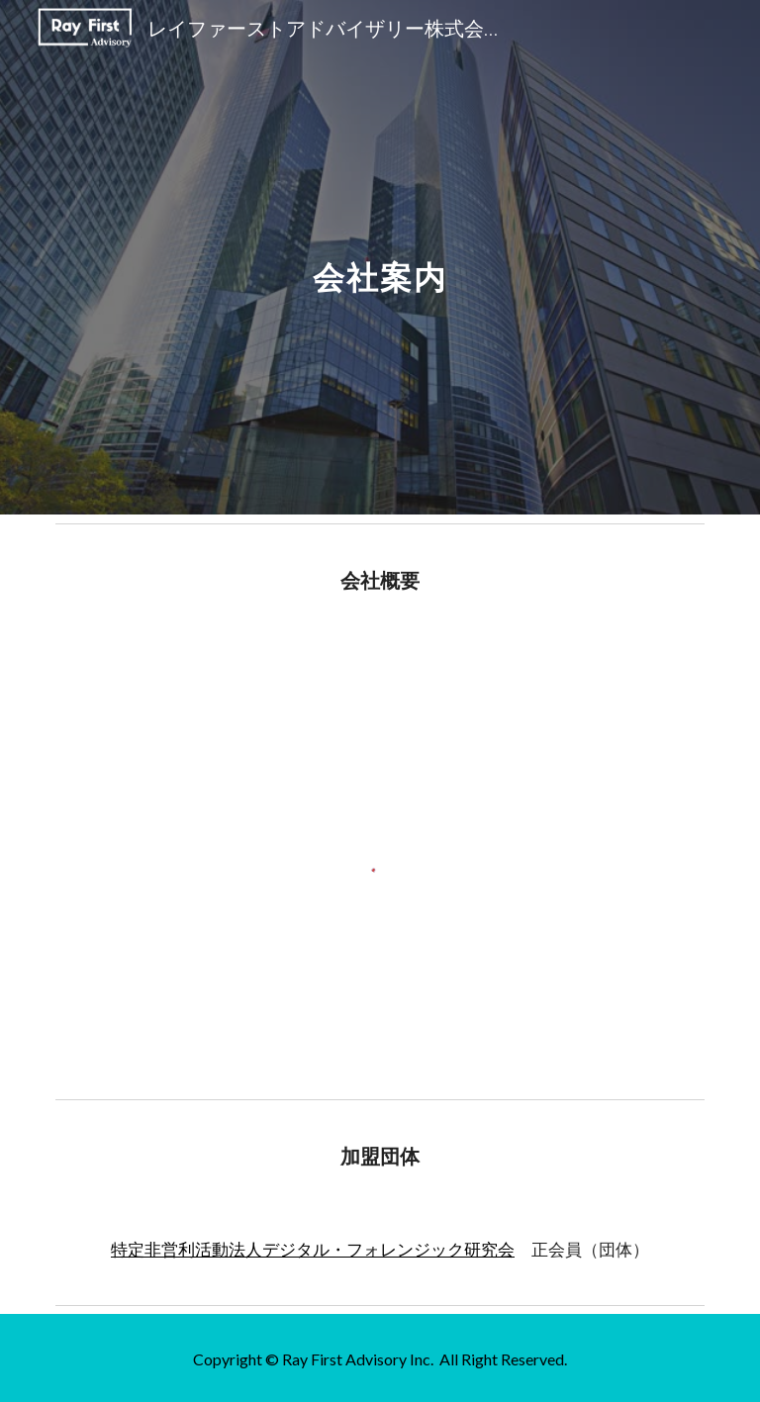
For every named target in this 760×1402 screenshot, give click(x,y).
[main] (379, 257)
